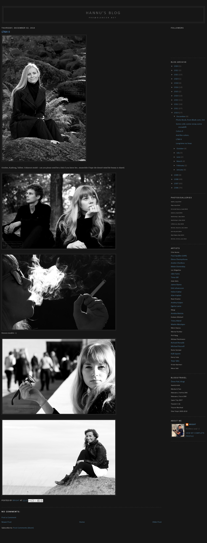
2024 (176, 66)
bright (16, 500)
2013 (176, 100)
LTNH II (179, 139)
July (178, 153)
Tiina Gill (174, 277)
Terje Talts (175, 361)
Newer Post (6, 522)
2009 (176, 175)
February (181, 166)
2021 (176, 75)
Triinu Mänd (176, 321)
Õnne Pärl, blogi (178, 382)
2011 (176, 109)
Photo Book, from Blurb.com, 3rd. (190, 120)
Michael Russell (177, 346)
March (180, 161)
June (179, 157)
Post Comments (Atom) (23, 528)
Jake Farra (175, 274)
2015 (176, 92)
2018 (176, 83)
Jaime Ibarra (176, 285)
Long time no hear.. (184, 143)
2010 (176, 113)
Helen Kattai (176, 292)
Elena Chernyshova (179, 259)
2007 (176, 184)
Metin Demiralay (178, 267)
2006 (176, 188)
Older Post (157, 522)
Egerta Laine (176, 306)
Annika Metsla (177, 313)
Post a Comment (9, 518)
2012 (176, 104)
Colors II (179, 131)
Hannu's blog (103, 13)
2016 (176, 87)
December (181, 116)
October (180, 149)
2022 (176, 70)
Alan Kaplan (176, 295)
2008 (176, 179)
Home (82, 522)
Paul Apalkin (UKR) (179, 256)
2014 (176, 96)
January (180, 170)
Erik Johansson (177, 288)
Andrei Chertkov (178, 263)
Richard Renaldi (177, 343)
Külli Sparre (175, 354)
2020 (176, 79)
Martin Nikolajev (178, 324)
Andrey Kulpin (177, 303)
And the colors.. (183, 135)
